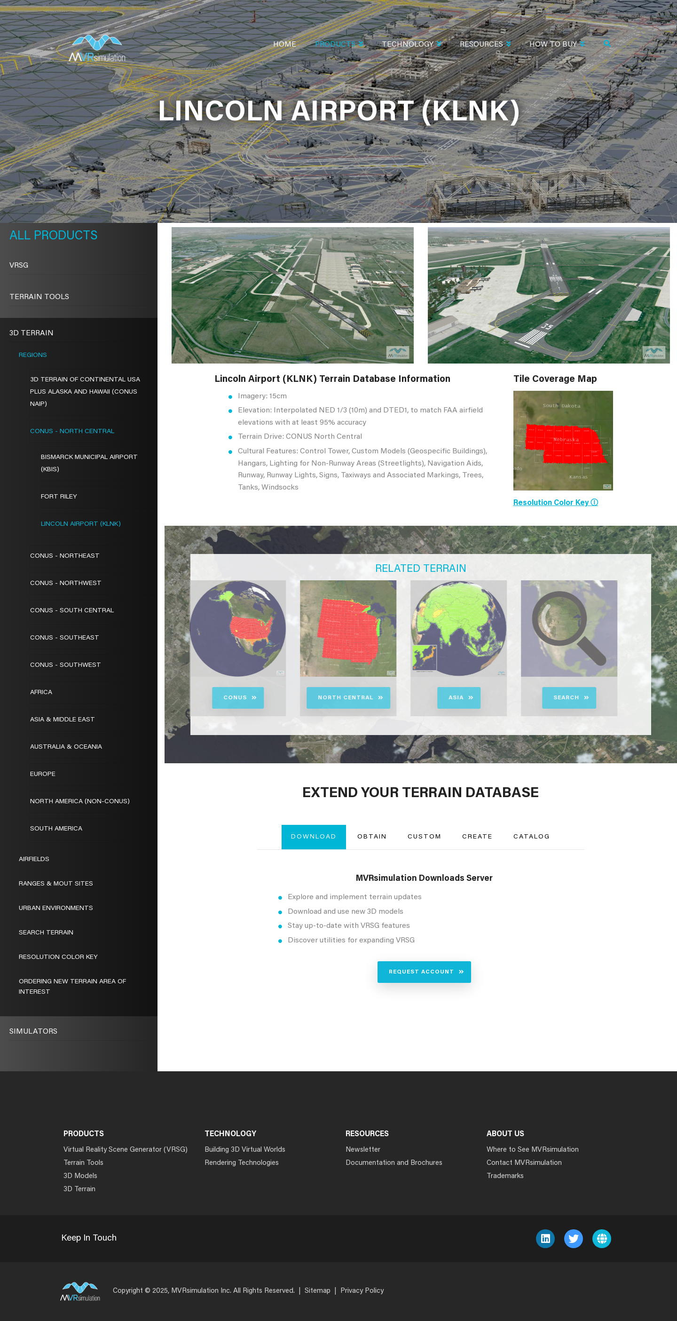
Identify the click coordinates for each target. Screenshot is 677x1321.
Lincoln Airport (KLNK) (81, 524)
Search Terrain (46, 933)
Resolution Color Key (58, 957)
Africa (41, 692)
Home (284, 44)
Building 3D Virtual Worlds (245, 1150)
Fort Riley (59, 497)
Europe (42, 774)
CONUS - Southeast (64, 638)
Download (314, 837)
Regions (33, 355)
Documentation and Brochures (394, 1163)
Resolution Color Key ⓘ (555, 503)
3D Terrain (31, 333)
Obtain (372, 837)
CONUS (207, 698)
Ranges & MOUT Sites (56, 884)
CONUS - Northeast (65, 556)
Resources (485, 45)
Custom (424, 837)
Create (477, 837)
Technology (411, 45)
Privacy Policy (362, 1291)
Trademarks (505, 1176)
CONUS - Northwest (66, 583)
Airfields (34, 859)
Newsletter (363, 1150)
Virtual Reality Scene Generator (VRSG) (125, 1150)
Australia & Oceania (66, 747)
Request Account (421, 972)
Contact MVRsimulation (524, 1163)
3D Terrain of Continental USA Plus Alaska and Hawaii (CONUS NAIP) (85, 392)
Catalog (531, 837)
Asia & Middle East (62, 720)
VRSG (18, 265)
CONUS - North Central (72, 431)
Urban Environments (56, 908)
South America (56, 829)
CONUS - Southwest (65, 665)
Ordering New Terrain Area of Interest (72, 987)
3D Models (80, 1176)
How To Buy (556, 45)
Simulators (33, 1032)
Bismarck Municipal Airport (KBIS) (89, 463)
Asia (427, 698)
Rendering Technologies (242, 1163)
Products (339, 45)
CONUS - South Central (72, 611)
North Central (317, 698)
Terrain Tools (39, 297)
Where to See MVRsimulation (533, 1150)
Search (538, 698)
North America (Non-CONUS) (80, 802)
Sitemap (318, 1291)
